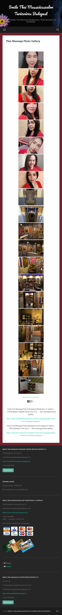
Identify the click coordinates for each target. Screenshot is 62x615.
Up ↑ (57, 611)
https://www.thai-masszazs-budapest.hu (16, 461)
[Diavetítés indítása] (31, 397)
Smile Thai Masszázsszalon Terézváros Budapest (31, 10)
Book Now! (8, 470)
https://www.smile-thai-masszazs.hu (15, 513)
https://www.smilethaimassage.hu (14, 593)
